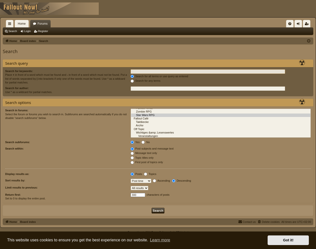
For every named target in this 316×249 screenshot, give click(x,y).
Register (43, 31)
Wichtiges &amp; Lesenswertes (220, 132)
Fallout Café (220, 118)
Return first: (13, 194)
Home (22, 23)
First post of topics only (147, 162)
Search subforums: (17, 142)
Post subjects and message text (152, 148)
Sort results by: (15, 180)
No (145, 142)
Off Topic (220, 129)
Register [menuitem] (307, 24)
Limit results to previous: (21, 187)
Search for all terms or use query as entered (159, 76)
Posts (136, 173)
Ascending (161, 180)
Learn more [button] (160, 240)
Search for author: (17, 88)
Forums (43, 23)
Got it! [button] (288, 240)
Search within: (14, 148)
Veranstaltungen (220, 136)
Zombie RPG (220, 112)
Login (27, 31)
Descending (181, 180)
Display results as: (17, 173)
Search (12, 31)
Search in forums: (16, 110)
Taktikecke (220, 122)
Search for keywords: (19, 71)
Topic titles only (142, 157)
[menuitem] (290, 23)
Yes (135, 142)
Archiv (220, 125)
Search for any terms (145, 80)
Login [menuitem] (299, 24)
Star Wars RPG (220, 115)
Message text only (144, 153)
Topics (150, 173)
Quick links (10, 24)
